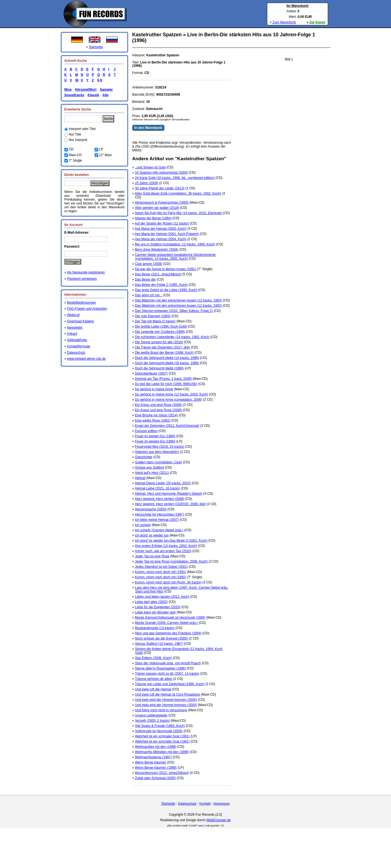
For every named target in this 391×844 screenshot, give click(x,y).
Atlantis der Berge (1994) (153, 218)
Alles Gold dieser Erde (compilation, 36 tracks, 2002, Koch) (178, 193)
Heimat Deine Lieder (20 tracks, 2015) (163, 483)
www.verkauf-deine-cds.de (86, 359)
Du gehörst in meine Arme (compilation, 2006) (168, 400)
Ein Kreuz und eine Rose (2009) (158, 405)
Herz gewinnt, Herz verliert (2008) (159, 499)
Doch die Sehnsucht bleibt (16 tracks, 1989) (167, 363)
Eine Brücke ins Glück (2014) (156, 415)
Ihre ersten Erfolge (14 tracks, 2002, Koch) (166, 546)
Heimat (140, 478)
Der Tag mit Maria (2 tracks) (155, 321)
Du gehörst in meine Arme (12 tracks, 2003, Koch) (171, 394)
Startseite (96, 47)
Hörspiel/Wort (85, 90)
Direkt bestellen (76, 175)
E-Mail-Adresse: (76, 232)
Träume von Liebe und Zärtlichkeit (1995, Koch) (169, 684)
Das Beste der (145, 279)
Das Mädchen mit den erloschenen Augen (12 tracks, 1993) (178, 306)
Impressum (221, 804)
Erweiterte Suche (77, 109)
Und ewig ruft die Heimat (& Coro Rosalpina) (167, 694)
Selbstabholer (77, 340)
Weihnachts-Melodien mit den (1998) (162, 752)
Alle (106, 95)
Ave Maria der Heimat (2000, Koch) (160, 229)
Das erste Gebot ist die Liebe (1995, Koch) (166, 290)
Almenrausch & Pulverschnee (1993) (161, 202)
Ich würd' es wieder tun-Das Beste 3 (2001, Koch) (171, 541)
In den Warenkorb (148, 128)
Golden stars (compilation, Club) (158, 462)
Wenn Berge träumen (150, 762)
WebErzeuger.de (218, 820)
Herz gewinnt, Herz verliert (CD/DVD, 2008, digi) (170, 504)
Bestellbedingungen (81, 303)
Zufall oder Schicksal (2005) (155, 778)
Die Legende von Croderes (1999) (160, 332)
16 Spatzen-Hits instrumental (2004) (161, 173)
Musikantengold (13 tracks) (155, 628)
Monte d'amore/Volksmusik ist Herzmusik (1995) (170, 617)
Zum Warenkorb (284, 22)
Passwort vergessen (82, 279)
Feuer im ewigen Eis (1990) (155, 436)
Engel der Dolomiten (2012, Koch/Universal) (167, 426)
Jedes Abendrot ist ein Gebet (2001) (161, 567)
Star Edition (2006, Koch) (153, 658)
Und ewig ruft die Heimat (153, 689)
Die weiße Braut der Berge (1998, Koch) (164, 353)
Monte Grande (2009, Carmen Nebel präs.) (166, 623)
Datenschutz (76, 353)
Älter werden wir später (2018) (157, 208)
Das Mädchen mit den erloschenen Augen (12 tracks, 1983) (178, 300)
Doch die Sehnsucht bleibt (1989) (159, 368)
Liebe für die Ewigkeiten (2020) (157, 607)
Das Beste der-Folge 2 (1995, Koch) (161, 285)
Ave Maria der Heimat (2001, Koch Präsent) (167, 234)
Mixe (68, 90)
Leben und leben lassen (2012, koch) (162, 597)
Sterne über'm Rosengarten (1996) (160, 668)
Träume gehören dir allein (153, 679)
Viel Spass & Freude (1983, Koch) (160, 726)
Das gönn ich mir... (148, 295)
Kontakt (205, 804)
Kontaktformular (78, 346)
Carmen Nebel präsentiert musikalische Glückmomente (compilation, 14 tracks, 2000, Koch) (175, 257)
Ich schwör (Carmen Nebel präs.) (159, 530)
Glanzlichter (143, 457)
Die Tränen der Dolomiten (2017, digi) (162, 347)
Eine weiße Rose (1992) (152, 420)
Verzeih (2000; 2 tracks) (152, 721)
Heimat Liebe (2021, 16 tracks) (157, 488)
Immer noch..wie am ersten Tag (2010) (163, 551)
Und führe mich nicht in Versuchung (161, 710)
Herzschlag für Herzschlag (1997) (159, 514)
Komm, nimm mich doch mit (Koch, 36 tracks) (168, 582)
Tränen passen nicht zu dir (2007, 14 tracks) (167, 674)
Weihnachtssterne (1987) (153, 757)
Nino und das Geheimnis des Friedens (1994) (168, 633)
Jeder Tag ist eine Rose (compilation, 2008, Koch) (171, 561)
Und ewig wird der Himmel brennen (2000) (166, 700)
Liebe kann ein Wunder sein (155, 612)
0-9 (98, 80)
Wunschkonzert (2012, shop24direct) (162, 773)
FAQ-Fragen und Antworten (87, 309)
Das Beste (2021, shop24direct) (158, 274)
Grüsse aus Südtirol (149, 467)
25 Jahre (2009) (146, 183)
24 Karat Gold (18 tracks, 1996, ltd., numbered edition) (175, 178)
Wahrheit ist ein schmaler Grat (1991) (162, 736)
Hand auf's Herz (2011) (152, 473)
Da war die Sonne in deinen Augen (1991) (165, 269)
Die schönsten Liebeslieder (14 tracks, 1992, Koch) (172, 337)
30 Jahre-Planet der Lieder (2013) (160, 188)
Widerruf (73, 315)
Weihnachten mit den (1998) (156, 747)
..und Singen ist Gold (150, 167)
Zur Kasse (317, 22)
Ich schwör (143, 525)
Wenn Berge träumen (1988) (156, 768)
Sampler (106, 90)
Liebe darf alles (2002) (151, 602)
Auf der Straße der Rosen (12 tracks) (162, 223)
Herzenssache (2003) (151, 509)
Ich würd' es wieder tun (152, 535)
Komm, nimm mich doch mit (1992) (160, 577)
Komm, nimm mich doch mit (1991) (160, 572)
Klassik (93, 95)
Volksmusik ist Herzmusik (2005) (159, 731)
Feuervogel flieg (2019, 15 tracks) (159, 447)
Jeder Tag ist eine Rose (152, 556)
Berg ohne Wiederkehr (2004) (156, 249)
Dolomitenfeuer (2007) (151, 373)
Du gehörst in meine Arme (154, 389)
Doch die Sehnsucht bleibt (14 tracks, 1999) (167, 358)
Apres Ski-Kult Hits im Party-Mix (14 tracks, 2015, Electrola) (178, 213)
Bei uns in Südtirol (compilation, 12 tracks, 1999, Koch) (175, 244)
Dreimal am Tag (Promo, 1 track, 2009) (163, 379)
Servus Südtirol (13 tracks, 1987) (159, 644)
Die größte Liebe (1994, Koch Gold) (161, 326)
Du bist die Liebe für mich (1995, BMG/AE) (166, 384)
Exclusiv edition (146, 431)
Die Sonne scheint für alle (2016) (159, 342)
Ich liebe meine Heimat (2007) (157, 520)
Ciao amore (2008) (149, 264)
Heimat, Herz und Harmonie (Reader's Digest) (168, 494)
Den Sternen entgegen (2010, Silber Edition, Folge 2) (174, 311)
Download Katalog (80, 321)
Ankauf (72, 334)
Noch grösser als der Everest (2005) (161, 638)
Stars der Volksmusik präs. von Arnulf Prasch (168, 663)
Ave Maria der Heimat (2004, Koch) (160, 239)
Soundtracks (74, 95)
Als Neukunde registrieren (86, 272)
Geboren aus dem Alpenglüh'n (157, 452)
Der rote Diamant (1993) (152, 316)
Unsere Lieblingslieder (151, 715)
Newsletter (75, 328)
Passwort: (72, 246)
